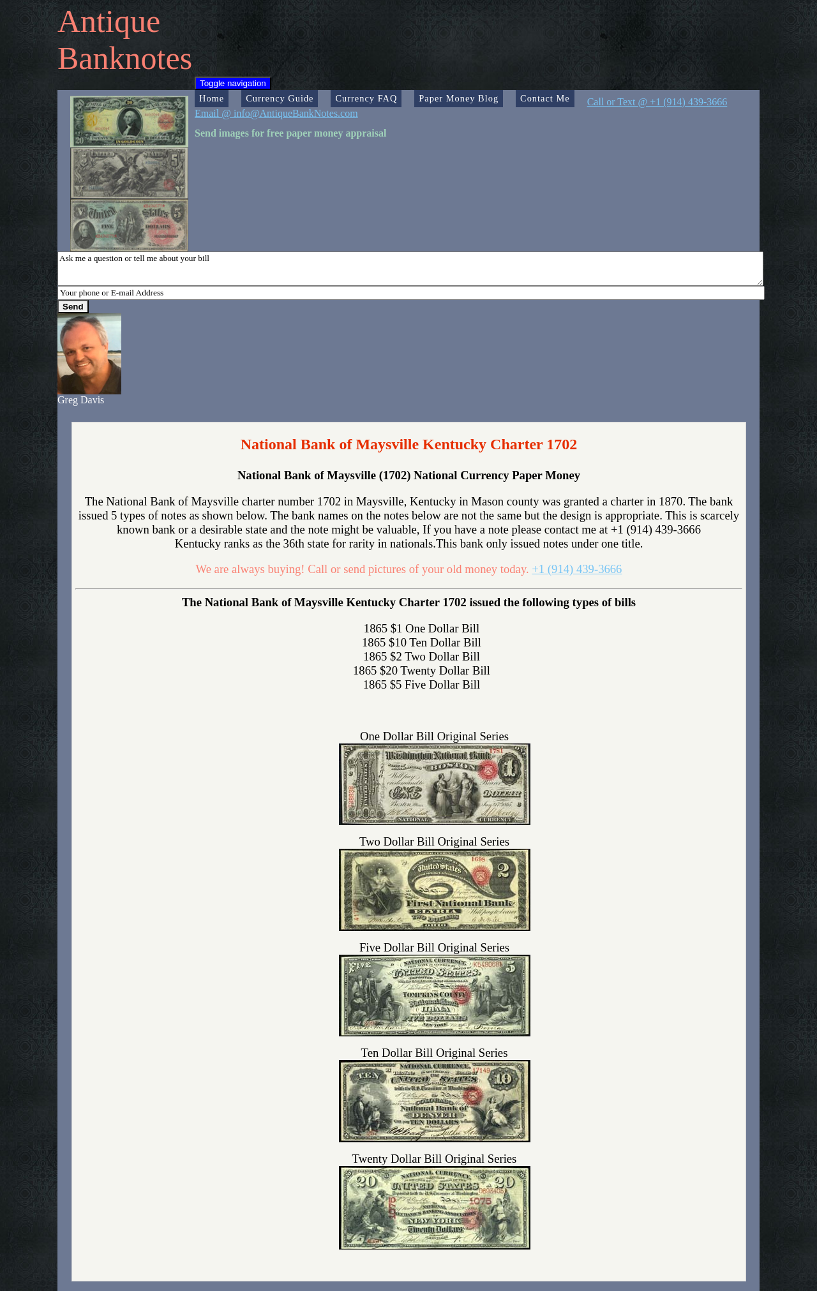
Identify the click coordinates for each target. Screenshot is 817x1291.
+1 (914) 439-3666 (577, 569)
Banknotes (124, 58)
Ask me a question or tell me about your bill (410, 268)
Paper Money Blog (458, 98)
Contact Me (545, 98)
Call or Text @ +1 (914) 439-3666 (657, 101)
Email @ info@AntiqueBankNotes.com (276, 113)
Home (211, 98)
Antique (108, 21)
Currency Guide (279, 98)
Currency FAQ (366, 98)
